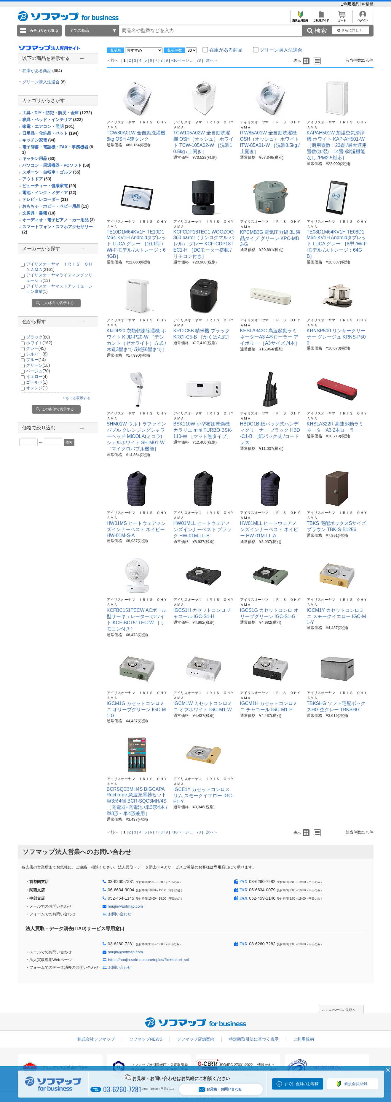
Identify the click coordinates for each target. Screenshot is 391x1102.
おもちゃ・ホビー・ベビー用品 (55, 206)
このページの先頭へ (340, 1010)
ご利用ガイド (321, 19)
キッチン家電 (39, 140)
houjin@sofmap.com (125, 906)
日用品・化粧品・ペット (50, 133)
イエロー (37, 376)
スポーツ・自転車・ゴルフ (51, 172)
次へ (210, 60)
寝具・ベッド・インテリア (52, 119)
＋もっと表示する (76, 398)
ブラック (38, 337)
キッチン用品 (39, 158)
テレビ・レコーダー (45, 199)
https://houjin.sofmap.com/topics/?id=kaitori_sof (148, 959)
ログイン (362, 19)
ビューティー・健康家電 (49, 185)
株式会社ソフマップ (96, 1039)
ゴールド (37, 382)
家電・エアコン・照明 (48, 126)
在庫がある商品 (42, 70)
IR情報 (368, 4)
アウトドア (37, 179)
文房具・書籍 (39, 213)
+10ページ (180, 60)
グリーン (38, 365)
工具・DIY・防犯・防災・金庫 (57, 112)
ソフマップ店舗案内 (195, 1039)
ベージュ (38, 371)
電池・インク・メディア (49, 192)
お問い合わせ (119, 914)
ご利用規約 (350, 4)
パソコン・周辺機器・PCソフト (56, 165)
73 (199, 60)
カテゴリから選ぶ (44, 31)
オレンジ (37, 387)
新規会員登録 (300, 19)
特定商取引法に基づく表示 (254, 1039)
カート (342, 19)
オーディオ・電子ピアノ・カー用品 (58, 219)
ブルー (36, 359)
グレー (36, 348)
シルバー (37, 354)
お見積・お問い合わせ (220, 1089)
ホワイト (39, 342)
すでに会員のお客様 (301, 1084)
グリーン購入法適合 (44, 82)
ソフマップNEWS (145, 1039)
